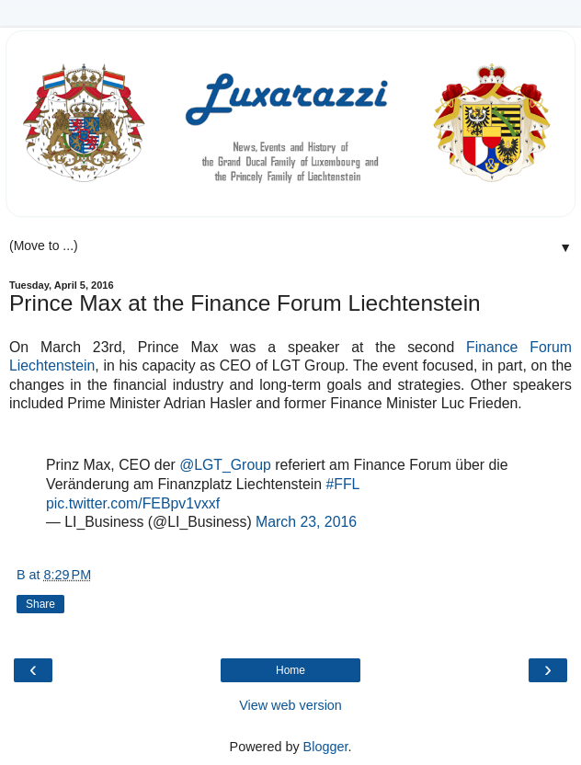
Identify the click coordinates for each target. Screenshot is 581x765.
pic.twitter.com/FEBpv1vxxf (133, 503)
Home (290, 670)
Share (40, 604)
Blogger (325, 746)
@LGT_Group (225, 465)
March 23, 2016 (306, 522)
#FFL (342, 484)
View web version (290, 705)
